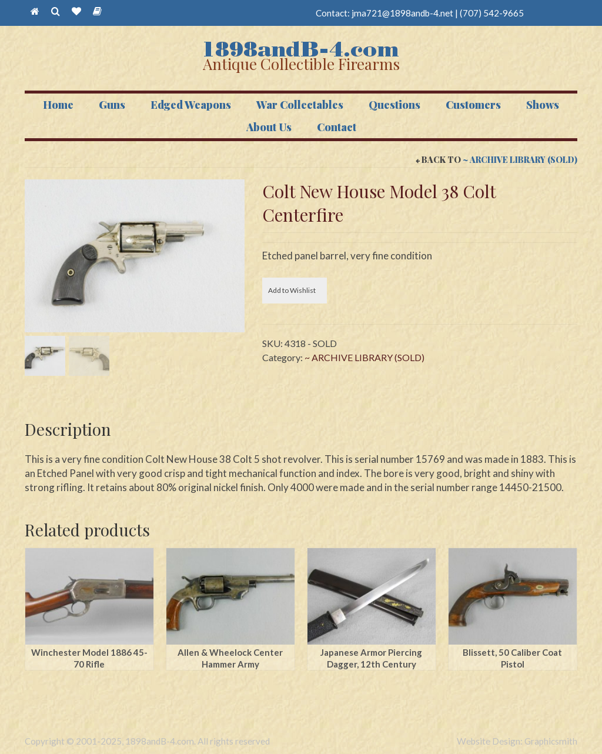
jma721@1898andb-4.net (402, 13)
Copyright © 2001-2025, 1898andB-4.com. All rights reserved (147, 741)
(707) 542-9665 (492, 13)
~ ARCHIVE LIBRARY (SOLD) (520, 159)
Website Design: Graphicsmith (517, 741)
